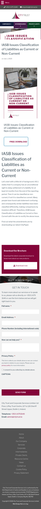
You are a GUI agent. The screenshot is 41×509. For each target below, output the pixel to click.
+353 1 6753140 (18, 414)
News (21, 462)
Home (21, 434)
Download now (20, 266)
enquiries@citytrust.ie (28, 7)
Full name (6, 306)
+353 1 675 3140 (11, 7)
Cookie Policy (21, 469)
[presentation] (18, 381)
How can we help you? (11, 340)
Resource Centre (21, 459)
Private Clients (21, 455)
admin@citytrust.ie (14, 417)
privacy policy (6, 365)
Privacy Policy (8, 356)
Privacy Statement (21, 473)
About (21, 438)
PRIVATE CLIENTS (34, 25)
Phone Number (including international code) (20, 329)
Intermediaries (20, 25)
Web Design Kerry (18, 504)
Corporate (21, 448)
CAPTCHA (6, 374)
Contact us (21, 466)
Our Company (21, 441)
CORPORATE (7, 24)
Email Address (8, 317)
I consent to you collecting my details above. (19, 370)
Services (21, 445)
